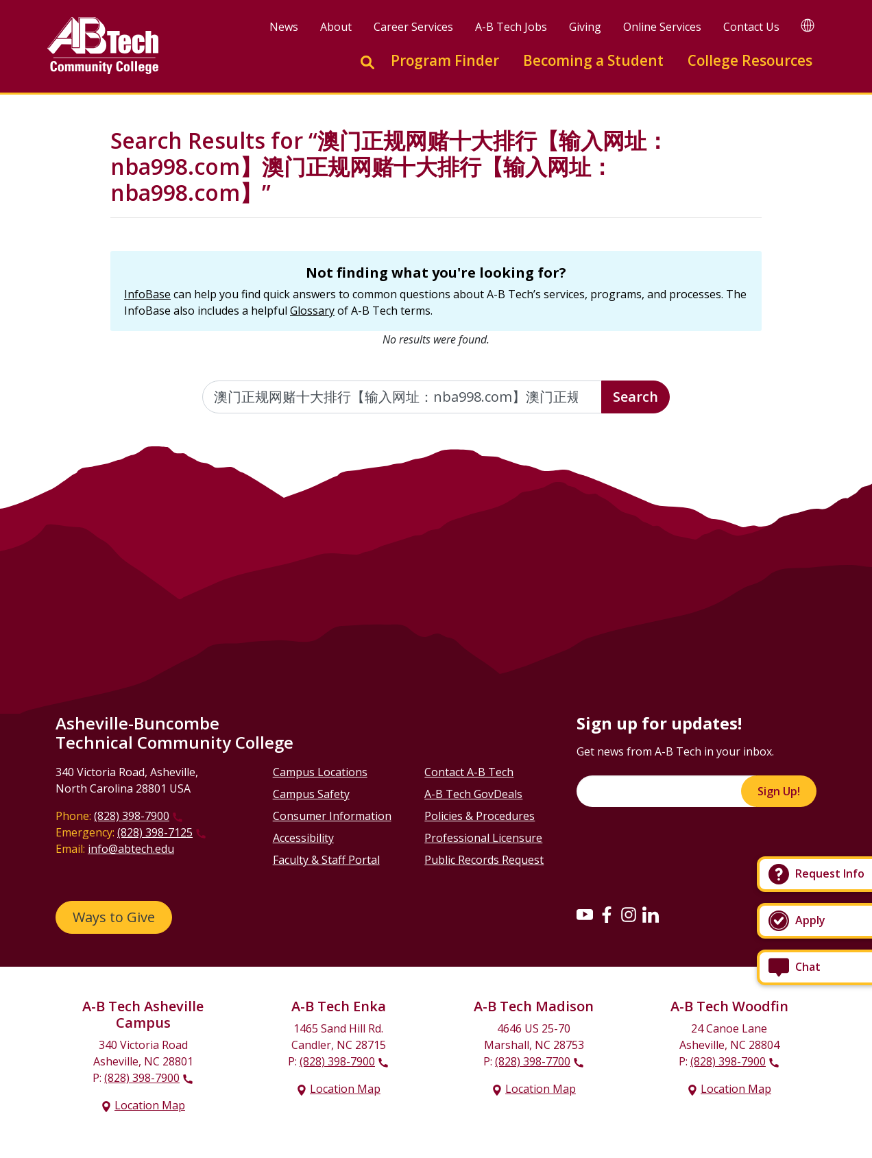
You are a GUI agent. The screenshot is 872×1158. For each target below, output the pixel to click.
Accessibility (303, 837)
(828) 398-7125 (155, 832)
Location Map (149, 1105)
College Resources (750, 60)
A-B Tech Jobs (511, 26)
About (336, 26)
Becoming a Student (593, 60)
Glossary (312, 310)
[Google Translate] (807, 25)
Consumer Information (332, 815)
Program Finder (445, 60)
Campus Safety (311, 793)
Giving (585, 26)
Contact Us (751, 26)
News (283, 26)
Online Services (662, 26)
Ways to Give (114, 917)
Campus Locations (320, 772)
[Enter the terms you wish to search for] (402, 397)
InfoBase (147, 294)
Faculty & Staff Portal (326, 859)
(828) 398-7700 (532, 1061)
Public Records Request (484, 859)
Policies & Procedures (479, 815)
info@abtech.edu (131, 848)
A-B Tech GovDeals (473, 793)
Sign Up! (779, 791)
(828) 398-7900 (131, 815)
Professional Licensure (483, 837)
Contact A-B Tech (468, 772)
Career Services (413, 26)
